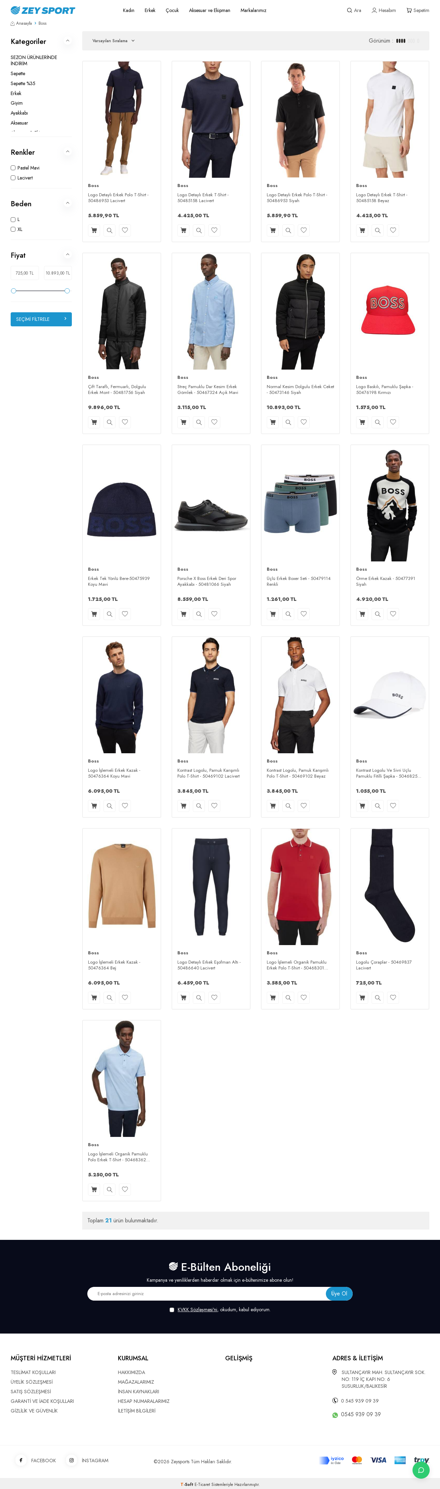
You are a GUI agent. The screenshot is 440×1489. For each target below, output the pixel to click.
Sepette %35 (23, 83)
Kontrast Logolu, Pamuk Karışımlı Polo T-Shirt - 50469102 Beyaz (298, 773)
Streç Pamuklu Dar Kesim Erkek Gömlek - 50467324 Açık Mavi (207, 390)
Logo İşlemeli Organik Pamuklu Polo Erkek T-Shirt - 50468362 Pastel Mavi (118, 1157)
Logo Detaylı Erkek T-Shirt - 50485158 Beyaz (381, 198)
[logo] (59, 10)
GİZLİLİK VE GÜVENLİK (34, 1410)
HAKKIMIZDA (131, 1372)
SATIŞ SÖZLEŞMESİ (31, 1391)
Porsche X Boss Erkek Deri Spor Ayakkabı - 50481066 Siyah (206, 582)
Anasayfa (21, 23)
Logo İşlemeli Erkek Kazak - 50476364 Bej (114, 965)
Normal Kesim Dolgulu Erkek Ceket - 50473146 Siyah (300, 390)
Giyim (17, 103)
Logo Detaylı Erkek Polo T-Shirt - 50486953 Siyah (297, 198)
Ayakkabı (19, 112)
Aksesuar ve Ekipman (209, 10)
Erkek (150, 10)
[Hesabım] (384, 10)
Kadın (128, 10)
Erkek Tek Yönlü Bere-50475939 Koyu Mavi (119, 582)
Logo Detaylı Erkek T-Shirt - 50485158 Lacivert (203, 198)
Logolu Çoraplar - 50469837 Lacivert (384, 965)
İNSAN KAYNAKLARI (138, 1391)
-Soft (187, 1484)
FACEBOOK (33, 1461)
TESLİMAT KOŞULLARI (33, 1372)
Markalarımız (253, 10)
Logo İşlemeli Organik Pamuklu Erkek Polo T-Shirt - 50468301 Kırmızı (297, 965)
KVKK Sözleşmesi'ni (197, 1309)
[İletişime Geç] (421, 1470)
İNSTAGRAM (84, 1461)
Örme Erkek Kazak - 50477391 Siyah (385, 582)
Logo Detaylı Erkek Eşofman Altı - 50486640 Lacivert (209, 965)
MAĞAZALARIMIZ (136, 1382)
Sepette (18, 73)
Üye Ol (339, 1294)
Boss (93, 186)
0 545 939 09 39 (360, 1400)
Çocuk (172, 10)
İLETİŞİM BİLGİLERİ (136, 1410)
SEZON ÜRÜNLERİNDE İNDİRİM (34, 60)
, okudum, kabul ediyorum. (220, 1309)
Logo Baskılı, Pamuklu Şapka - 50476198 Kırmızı (384, 390)
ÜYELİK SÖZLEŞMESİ (32, 1382)
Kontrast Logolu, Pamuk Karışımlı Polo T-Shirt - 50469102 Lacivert (208, 773)
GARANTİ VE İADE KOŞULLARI (42, 1401)
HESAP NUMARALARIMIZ (143, 1401)
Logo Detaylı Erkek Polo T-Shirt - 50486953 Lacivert (118, 198)
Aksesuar (19, 122)
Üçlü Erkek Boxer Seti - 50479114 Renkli (299, 582)
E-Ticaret (202, 1484)
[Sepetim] (417, 10)
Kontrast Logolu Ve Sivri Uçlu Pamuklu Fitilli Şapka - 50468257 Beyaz (388, 773)
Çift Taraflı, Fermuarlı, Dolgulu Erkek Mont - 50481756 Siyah (117, 390)
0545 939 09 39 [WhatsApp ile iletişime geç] (361, 1414)
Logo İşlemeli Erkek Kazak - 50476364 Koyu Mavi (114, 773)
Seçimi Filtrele (41, 319)
